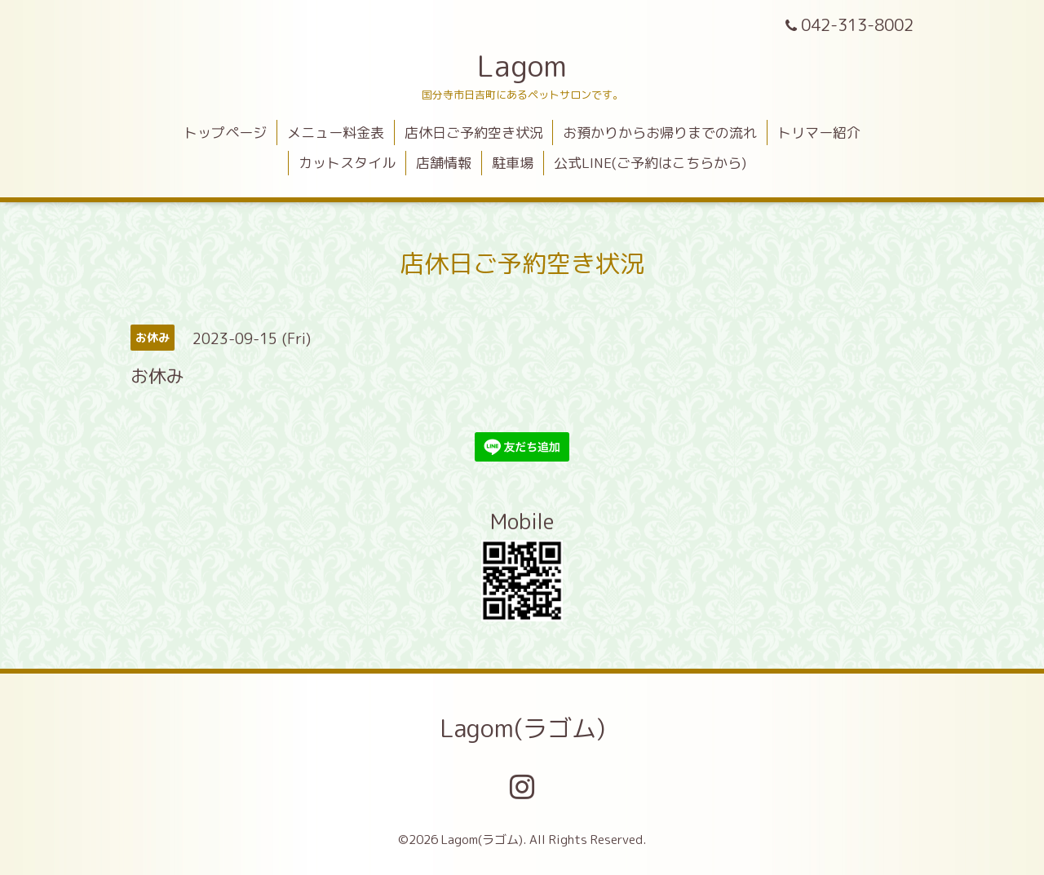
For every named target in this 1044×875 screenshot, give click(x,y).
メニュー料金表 (335, 132)
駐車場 (512, 162)
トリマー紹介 (818, 132)
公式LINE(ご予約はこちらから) (650, 162)
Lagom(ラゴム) (522, 728)
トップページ (225, 132)
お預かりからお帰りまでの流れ (660, 132)
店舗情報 (443, 162)
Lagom (522, 65)
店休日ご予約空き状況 (474, 132)
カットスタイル (347, 162)
